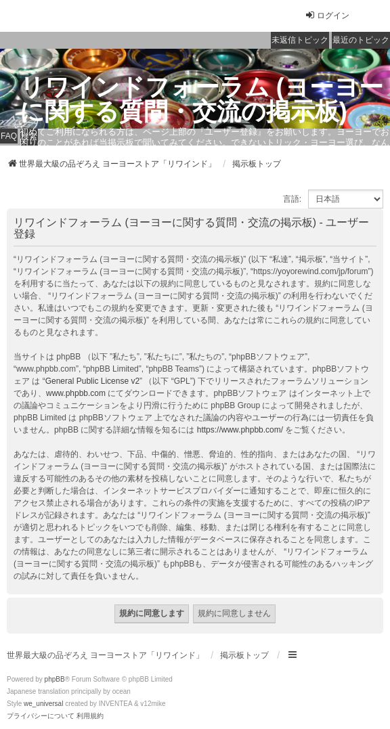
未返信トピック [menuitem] (300, 40)
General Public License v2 (92, 381)
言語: (292, 199)
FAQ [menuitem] (9, 136)
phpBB (55, 679)
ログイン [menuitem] (327, 15)
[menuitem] (40, 716)
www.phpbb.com (76, 393)
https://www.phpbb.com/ (240, 430)
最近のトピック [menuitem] (360, 40)
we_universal (43, 703)
